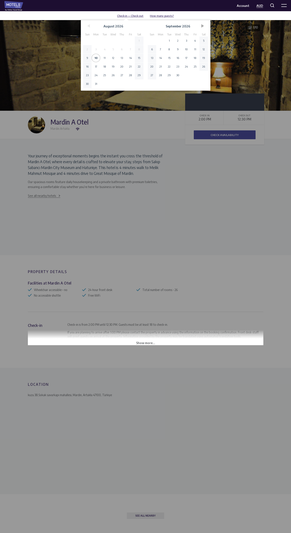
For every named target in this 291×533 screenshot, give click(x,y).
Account (243, 6)
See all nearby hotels (42, 196)
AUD (259, 6)
